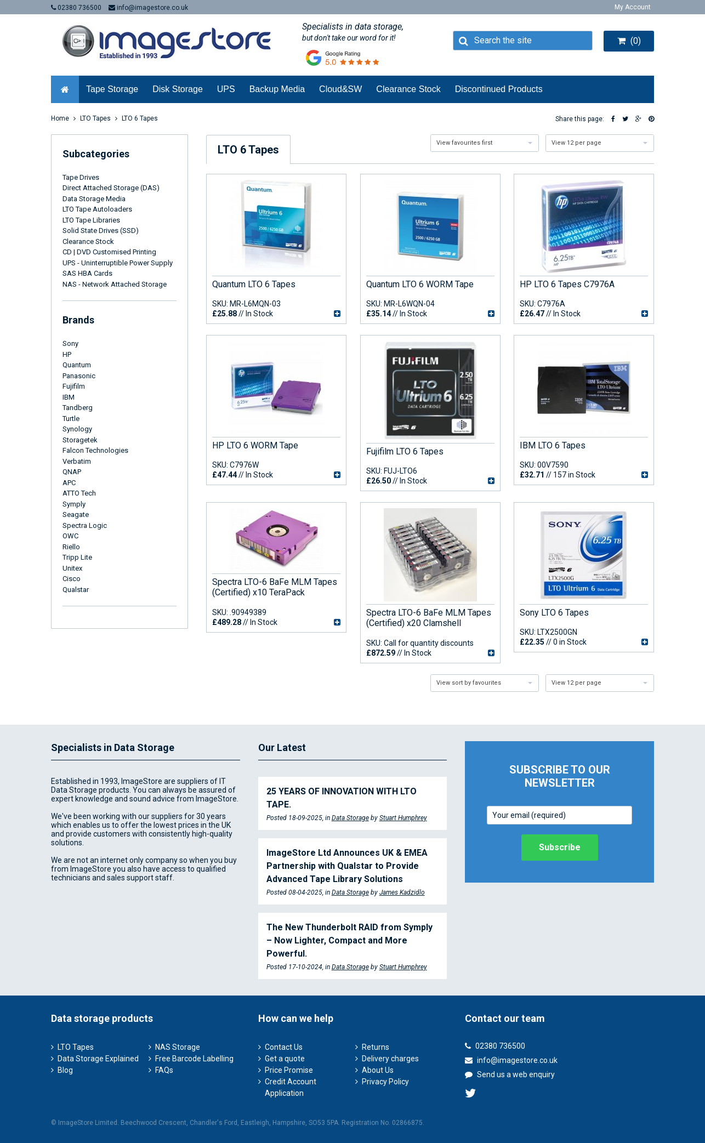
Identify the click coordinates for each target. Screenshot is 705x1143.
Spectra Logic (84, 525)
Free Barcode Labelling (194, 1058)
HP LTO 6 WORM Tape (255, 445)
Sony (70, 343)
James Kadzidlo (402, 892)
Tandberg (77, 407)
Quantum (76, 365)
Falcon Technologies (95, 450)
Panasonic (78, 376)
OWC (70, 536)
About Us (378, 1070)
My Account (633, 7)
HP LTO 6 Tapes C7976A (567, 284)
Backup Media (277, 89)
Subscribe (560, 847)
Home (60, 118)
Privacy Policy (385, 1081)
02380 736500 (76, 8)
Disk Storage (177, 89)
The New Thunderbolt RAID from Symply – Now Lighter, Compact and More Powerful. (349, 940)
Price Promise (289, 1070)
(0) (629, 41)
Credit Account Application (290, 1087)
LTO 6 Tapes (140, 118)
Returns (375, 1047)
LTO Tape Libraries (91, 220)
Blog (65, 1070)
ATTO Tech (79, 493)
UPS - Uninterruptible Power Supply (117, 263)
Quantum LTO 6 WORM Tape (420, 284)
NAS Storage (177, 1047)
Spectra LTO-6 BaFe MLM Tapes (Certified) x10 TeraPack (274, 587)
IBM (68, 397)
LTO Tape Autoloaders (97, 209)
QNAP (71, 472)
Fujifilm (73, 386)
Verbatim (76, 461)
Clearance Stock (408, 89)
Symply (74, 504)
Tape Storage (112, 89)
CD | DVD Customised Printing (109, 252)
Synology (77, 429)
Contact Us (284, 1047)
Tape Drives (80, 177)
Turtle (70, 418)
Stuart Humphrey (403, 818)
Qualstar (75, 589)
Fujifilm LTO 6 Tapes (405, 451)
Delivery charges (390, 1058)
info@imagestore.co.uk (148, 8)
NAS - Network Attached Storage (114, 284)
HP (66, 354)
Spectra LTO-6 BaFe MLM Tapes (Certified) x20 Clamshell (428, 617)
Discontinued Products (499, 89)
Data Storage (350, 818)
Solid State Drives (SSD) (100, 230)
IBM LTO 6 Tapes (552, 445)
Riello (71, 547)
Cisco (71, 579)
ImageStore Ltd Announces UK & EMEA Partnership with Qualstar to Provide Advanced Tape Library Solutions (347, 866)
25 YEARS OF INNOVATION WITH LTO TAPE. (341, 798)
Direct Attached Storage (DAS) (111, 188)
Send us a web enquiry (510, 1074)
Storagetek (80, 440)
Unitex (72, 568)
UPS (226, 89)
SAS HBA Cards (87, 273)
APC (69, 483)
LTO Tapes (95, 118)
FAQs (164, 1070)
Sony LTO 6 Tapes (554, 612)
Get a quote (285, 1058)
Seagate (75, 514)
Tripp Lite (77, 557)
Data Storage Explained (98, 1058)
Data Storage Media (94, 199)
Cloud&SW (340, 89)
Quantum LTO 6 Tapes (253, 284)
